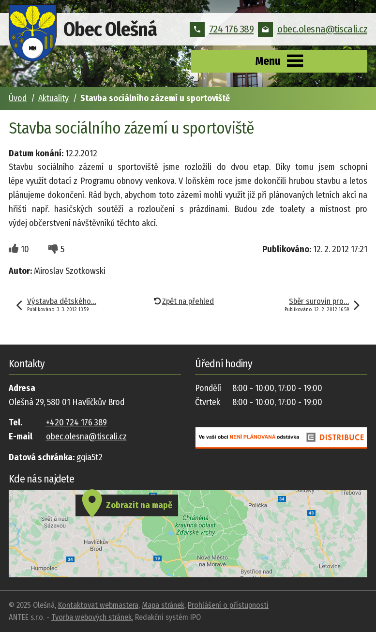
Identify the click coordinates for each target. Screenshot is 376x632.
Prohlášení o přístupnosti (228, 605)
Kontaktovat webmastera (98, 605)
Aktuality (53, 98)
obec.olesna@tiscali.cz (312, 29)
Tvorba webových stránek (91, 617)
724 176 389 (222, 29)
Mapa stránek (163, 605)
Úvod (18, 98)
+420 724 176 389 (76, 422)
